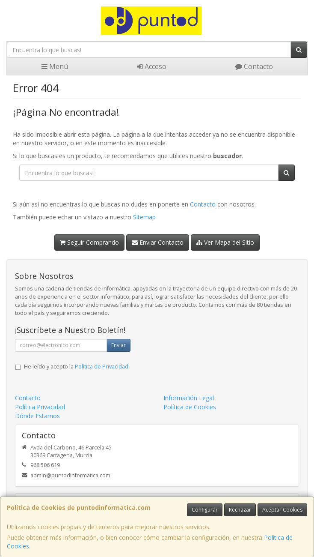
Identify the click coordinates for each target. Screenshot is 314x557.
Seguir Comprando (89, 242)
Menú (54, 66)
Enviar (118, 345)
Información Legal (188, 398)
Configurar (205, 509)
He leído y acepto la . (77, 366)
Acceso (151, 66)
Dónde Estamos (37, 416)
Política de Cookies (189, 407)
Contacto (254, 66)
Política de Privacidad (101, 366)
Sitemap (144, 217)
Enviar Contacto (158, 242)
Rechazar (240, 509)
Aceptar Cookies (282, 509)
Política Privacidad (40, 407)
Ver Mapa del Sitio (225, 242)
